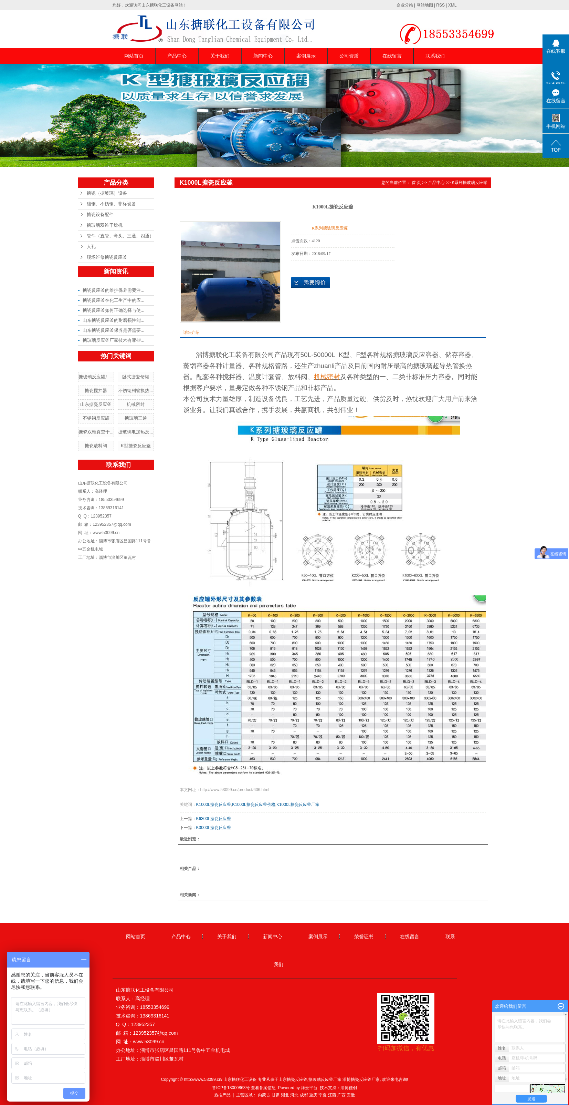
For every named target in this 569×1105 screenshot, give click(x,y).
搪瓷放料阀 (96, 445)
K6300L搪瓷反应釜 (213, 818)
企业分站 (405, 5)
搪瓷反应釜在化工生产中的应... (114, 300)
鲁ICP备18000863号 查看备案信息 (244, 1087)
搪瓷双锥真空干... (96, 431)
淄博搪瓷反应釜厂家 (361, 1079)
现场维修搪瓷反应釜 (107, 257)
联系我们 (435, 56)
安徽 (351, 1095)
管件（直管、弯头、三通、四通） (120, 235)
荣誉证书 (363, 936)
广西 (341, 1095)
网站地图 (425, 5)
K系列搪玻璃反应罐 (469, 182)
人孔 (91, 246)
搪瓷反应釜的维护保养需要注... (114, 290)
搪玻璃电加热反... (135, 431)
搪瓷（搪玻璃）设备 (107, 193)
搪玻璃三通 (136, 418)
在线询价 (310, 282)
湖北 (285, 1095)
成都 (304, 1095)
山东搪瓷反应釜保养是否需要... (114, 330)
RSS (440, 5)
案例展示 (306, 56)
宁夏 (322, 1095)
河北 (294, 1095)
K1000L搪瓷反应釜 (213, 804)
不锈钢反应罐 (96, 418)
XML (452, 5)
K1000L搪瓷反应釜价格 (253, 804)
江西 (332, 1095)
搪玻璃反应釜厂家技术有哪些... (114, 340)
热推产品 (222, 1095)
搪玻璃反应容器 (416, 354)
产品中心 (177, 56)
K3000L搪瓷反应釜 (213, 827)
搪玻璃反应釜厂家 (324, 1079)
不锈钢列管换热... (135, 390)
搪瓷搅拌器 (96, 390)
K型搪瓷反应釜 (136, 445)
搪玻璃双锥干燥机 (105, 225)
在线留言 (392, 56)
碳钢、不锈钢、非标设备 (111, 203)
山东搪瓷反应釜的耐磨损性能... (114, 320)
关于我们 (220, 56)
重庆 (313, 1095)
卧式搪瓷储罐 (135, 376)
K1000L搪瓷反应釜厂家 (297, 804)
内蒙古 (264, 1095)
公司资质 (349, 56)
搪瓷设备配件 (100, 214)
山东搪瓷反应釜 (96, 404)
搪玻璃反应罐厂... (96, 376)
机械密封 (136, 404)
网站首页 (134, 56)
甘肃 (276, 1095)
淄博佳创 (348, 1087)
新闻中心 (263, 56)
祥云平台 (309, 1087)
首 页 (416, 182)
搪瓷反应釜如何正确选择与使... (114, 310)
